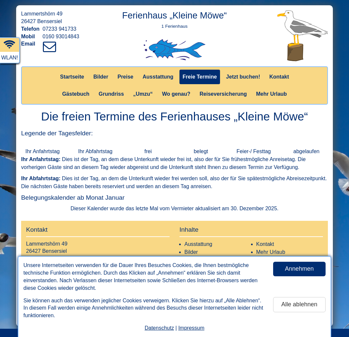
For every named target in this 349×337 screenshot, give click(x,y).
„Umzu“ (143, 94)
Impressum (191, 328)
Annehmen (299, 268)
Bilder (100, 77)
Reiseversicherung (223, 94)
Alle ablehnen (299, 304)
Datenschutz (159, 328)
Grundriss (111, 94)
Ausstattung (158, 77)
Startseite (72, 77)
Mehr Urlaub (271, 94)
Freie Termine (200, 77)
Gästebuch (75, 94)
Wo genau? (176, 94)
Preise (125, 77)
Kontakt (279, 77)
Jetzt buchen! (243, 77)
